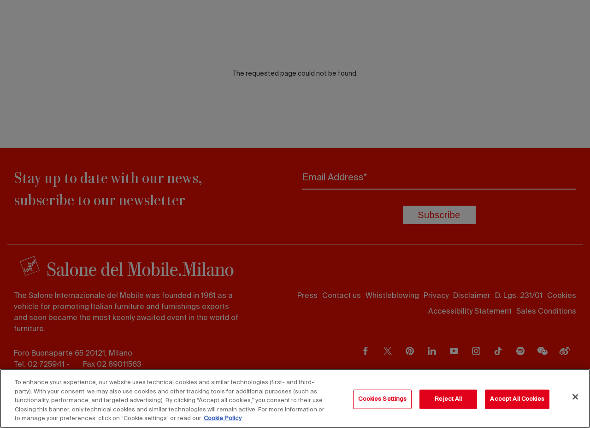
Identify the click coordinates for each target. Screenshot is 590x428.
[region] (295, 398)
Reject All (448, 399)
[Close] (575, 397)
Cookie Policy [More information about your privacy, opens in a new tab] (223, 419)
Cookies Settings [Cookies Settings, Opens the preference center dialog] (382, 399)
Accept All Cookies (517, 399)
